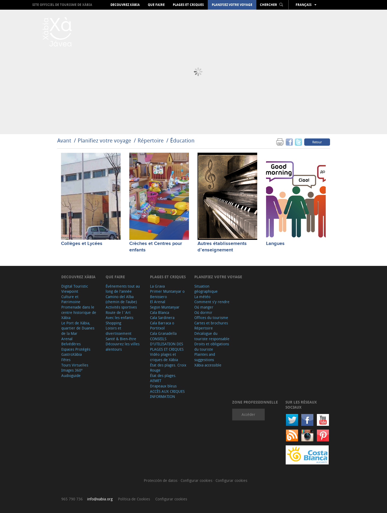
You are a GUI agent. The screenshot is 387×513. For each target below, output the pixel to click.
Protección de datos (161, 480)
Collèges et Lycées (81, 244)
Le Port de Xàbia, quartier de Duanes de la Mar (77, 328)
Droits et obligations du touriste (211, 346)
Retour (317, 142)
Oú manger (203, 307)
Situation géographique (206, 289)
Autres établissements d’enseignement (222, 247)
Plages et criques (188, 4)
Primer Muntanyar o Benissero (167, 294)
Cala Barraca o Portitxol (162, 325)
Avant (64, 140)
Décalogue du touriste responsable (212, 336)
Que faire (156, 4)
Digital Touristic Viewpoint (74, 289)
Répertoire (151, 140)
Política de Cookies (134, 498)
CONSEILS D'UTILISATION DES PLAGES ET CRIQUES (167, 344)
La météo (202, 296)
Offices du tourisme (211, 317)
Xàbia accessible (207, 365)
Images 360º (72, 370)
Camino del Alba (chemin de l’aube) (121, 299)
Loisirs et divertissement (118, 330)
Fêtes (65, 359)
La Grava (157, 286)
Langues (275, 244)
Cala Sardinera (162, 317)
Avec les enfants (119, 317)
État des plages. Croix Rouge (168, 367)
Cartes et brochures (211, 322)
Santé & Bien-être (121, 338)
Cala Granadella (163, 333)
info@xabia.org (100, 498)
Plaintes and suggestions (204, 357)
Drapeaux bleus (163, 386)
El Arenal (157, 301)
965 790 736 (72, 498)
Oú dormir (203, 312)
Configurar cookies (197, 480)
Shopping (113, 322)
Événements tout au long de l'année (123, 289)
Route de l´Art (118, 312)
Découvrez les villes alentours (122, 346)
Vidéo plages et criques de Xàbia (164, 357)
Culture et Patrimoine (70, 299)
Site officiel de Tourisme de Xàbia (62, 4)
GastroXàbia (71, 354)
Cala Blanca (159, 312)
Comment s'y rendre (212, 301)
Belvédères (71, 343)
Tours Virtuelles (74, 365)
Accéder (248, 414)
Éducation (182, 140)
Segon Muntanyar (165, 307)
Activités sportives (121, 307)
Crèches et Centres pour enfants (155, 247)
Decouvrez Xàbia (125, 4)
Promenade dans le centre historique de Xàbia (78, 312)
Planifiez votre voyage (232, 4)
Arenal (67, 338)
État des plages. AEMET (163, 378)
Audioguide (71, 375)
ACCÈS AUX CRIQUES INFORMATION (167, 394)
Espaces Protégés (75, 349)
